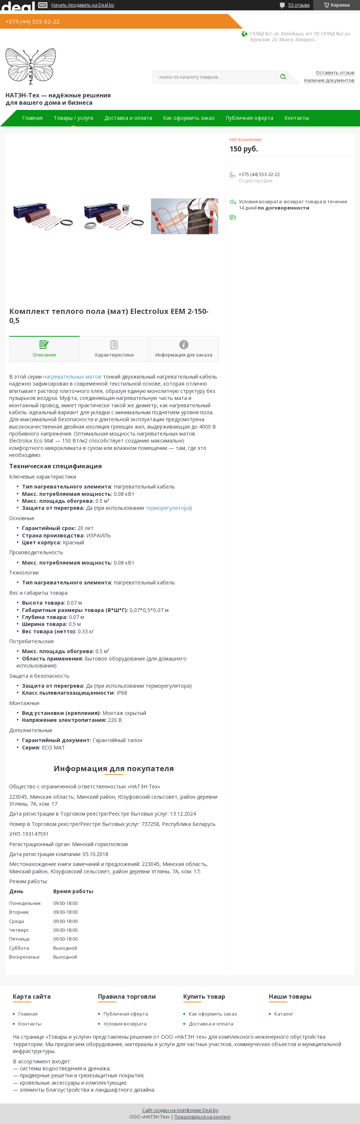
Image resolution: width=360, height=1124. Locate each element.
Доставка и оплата (128, 118)
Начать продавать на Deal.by (82, 5)
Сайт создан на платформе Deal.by (180, 1110)
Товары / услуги (73, 118)
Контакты (296, 118)
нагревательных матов (72, 376)
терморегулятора (167, 507)
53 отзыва (299, 5)
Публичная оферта (249, 118)
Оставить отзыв (335, 72)
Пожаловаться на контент (202, 1117)
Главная (32, 118)
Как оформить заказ (189, 118)
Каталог (283, 1013)
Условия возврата (125, 1023)
